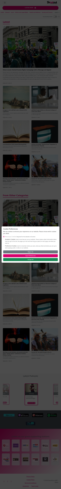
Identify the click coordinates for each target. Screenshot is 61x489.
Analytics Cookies (10, 239)
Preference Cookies (11, 246)
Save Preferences (30, 256)
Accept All (30, 259)
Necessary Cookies (10, 237)
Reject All (30, 252)
